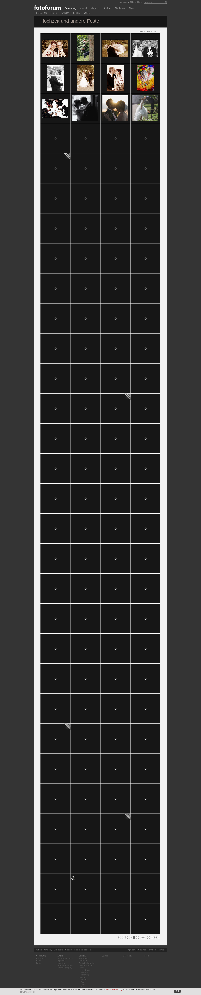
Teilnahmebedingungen (65, 965)
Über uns (84, 980)
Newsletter (152, 950)
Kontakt (83, 984)
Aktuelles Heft (83, 958)
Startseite (39, 950)
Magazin (95, 8)
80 (155, 31)
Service (76, 13)
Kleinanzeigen (85, 975)
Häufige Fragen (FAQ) (65, 968)
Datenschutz (142, 950)
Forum (54, 13)
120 (159, 31)
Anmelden (123, 2)
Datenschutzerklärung (114, 990)
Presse (83, 982)
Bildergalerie (41, 13)
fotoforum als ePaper (86, 965)
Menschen (68, 950)
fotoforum (82, 977)
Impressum (131, 950)
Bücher (107, 8)
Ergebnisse (61, 961)
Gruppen (65, 13)
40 (152, 31)
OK (177, 991)
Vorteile (87, 13)
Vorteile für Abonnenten (86, 963)
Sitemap (161, 950)
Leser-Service (85, 970)
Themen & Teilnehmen (65, 958)
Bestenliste (61, 963)
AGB (82, 987)
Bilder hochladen (136, 2)
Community (70, 8)
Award (83, 8)
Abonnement (83, 961)
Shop (131, 8)
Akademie (120, 8)
